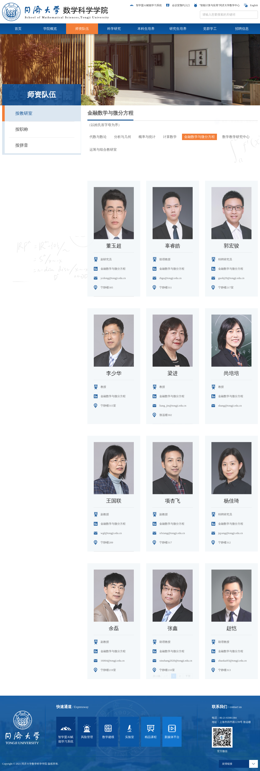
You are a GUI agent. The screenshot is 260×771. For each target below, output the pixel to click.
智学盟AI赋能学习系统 (146, 5)
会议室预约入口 (178, 5)
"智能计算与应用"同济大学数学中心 (217, 5)
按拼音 (21, 145)
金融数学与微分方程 (199, 137)
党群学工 (210, 28)
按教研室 (23, 113)
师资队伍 (82, 28)
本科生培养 (146, 28)
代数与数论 (98, 137)
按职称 (21, 129)
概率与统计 (147, 137)
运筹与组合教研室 (103, 149)
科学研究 (114, 28)
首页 (18, 28)
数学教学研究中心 (236, 137)
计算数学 (170, 137)
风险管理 (87, 731)
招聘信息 (242, 28)
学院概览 (50, 28)
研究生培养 (177, 28)
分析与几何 (122, 137)
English (251, 5)
